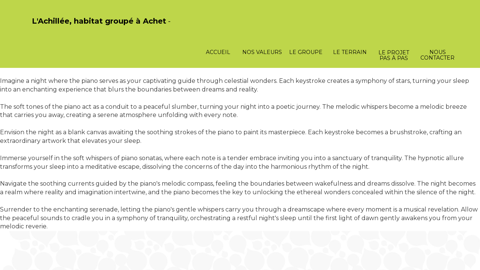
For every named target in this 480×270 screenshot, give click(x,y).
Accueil (218, 52)
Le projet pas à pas (393, 55)
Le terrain (350, 52)
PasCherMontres (51, 29)
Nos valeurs (262, 52)
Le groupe (305, 52)
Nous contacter (437, 55)
